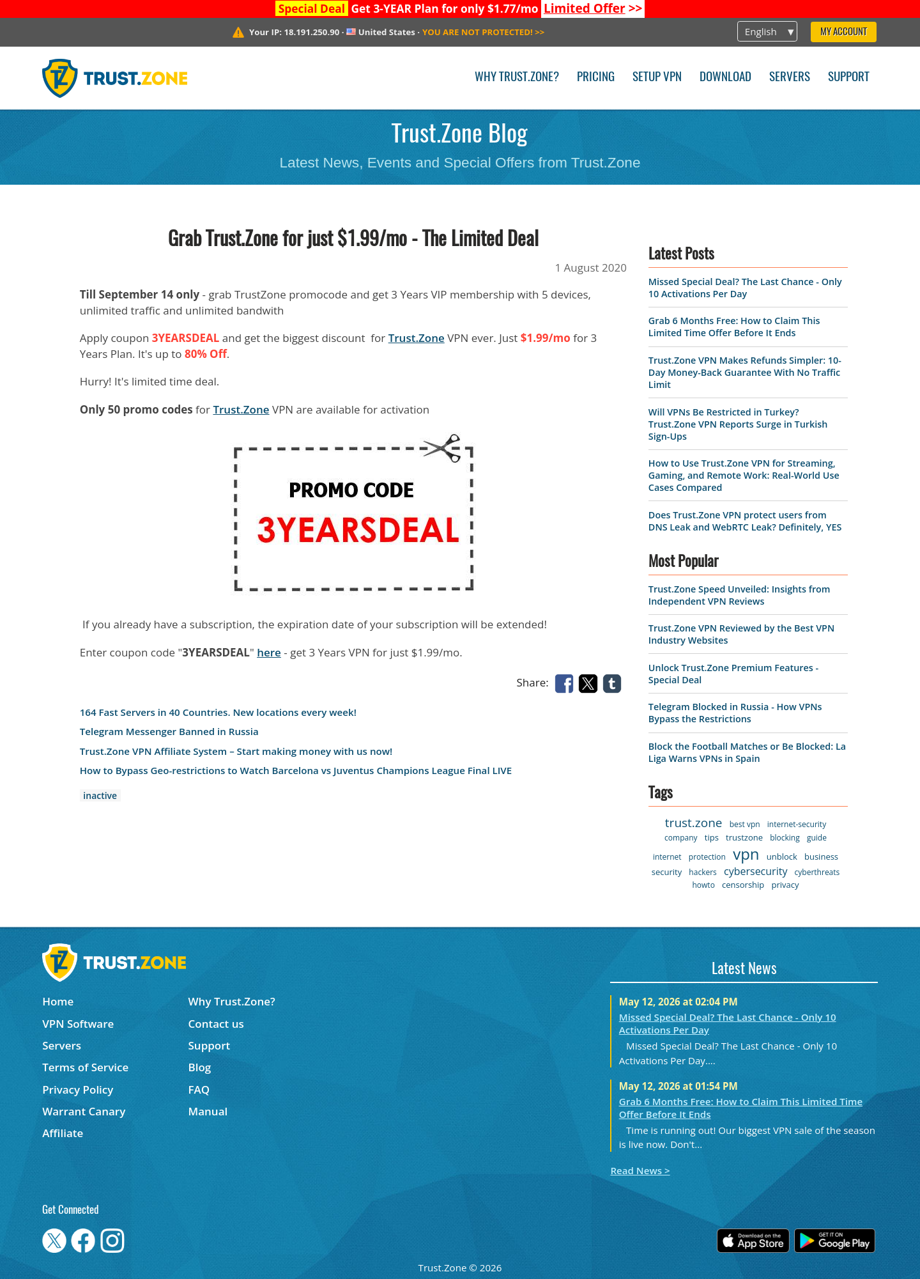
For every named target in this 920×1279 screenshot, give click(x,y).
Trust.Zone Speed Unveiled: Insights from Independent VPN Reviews (739, 595)
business (821, 856)
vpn (746, 853)
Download (725, 78)
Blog (199, 1067)
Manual (208, 1111)
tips (712, 837)
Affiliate (62, 1133)
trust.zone (694, 822)
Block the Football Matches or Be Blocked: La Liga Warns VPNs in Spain (747, 752)
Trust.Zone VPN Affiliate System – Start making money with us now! (236, 751)
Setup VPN (657, 78)
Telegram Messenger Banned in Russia (169, 731)
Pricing (596, 78)
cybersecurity (755, 871)
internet (667, 856)
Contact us (216, 1023)
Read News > (640, 1170)
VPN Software (78, 1023)
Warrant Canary (83, 1111)
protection (707, 856)
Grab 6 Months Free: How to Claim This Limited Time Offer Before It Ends (734, 326)
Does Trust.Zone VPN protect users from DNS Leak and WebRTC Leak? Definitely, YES (744, 521)
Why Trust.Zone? (517, 78)
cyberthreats (817, 872)
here (269, 652)
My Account (843, 32)
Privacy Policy (77, 1089)
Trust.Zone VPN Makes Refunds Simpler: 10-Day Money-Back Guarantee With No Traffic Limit (744, 372)
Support (849, 78)
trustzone (744, 837)
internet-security (796, 824)
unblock (782, 856)
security (667, 872)
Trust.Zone (416, 337)
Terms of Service (85, 1067)
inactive (100, 795)
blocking (785, 837)
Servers (789, 78)
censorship (743, 884)
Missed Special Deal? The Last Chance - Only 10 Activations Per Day (745, 287)
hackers (702, 872)
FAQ (199, 1089)
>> (593, 8)
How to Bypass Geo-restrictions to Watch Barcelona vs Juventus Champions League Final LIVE (296, 770)
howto (703, 885)
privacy (785, 884)
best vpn (745, 824)
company (680, 837)
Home (57, 1001)
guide (817, 837)
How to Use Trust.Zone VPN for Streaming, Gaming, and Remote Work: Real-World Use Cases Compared (743, 475)
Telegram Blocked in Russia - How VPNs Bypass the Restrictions (735, 713)
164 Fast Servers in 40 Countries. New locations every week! (218, 712)
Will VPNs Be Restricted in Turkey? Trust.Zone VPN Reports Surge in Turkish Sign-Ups (738, 424)
